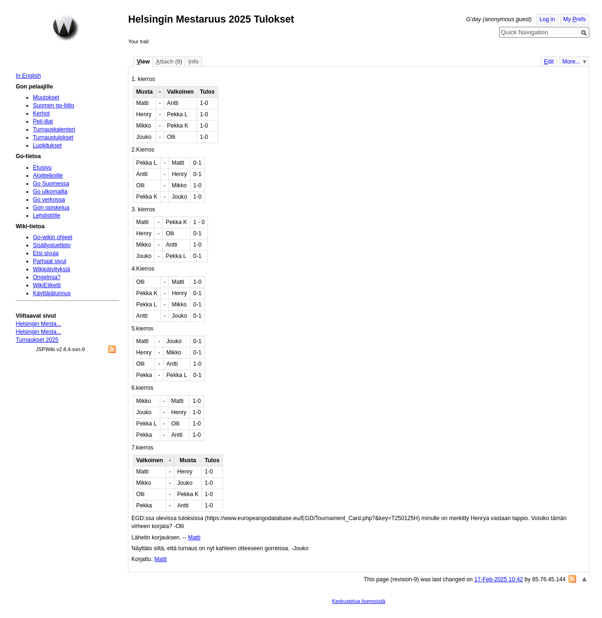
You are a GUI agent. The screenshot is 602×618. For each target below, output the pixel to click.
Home (66, 28)
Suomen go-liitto (53, 105)
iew (143, 61)
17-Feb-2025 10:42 (499, 579)
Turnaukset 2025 (37, 340)
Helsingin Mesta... (38, 324)
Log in (547, 19)
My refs (574, 19)
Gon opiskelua (51, 207)
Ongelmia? (47, 277)
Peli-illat (43, 121)
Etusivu (42, 167)
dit (549, 61)
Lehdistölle (46, 215)
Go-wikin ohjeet (52, 237)
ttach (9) (169, 61)
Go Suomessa (51, 183)
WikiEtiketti (47, 285)
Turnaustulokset (53, 137)
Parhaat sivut (49, 261)
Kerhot (41, 113)
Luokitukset (47, 145)
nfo (194, 61)
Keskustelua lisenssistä (358, 601)
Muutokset (46, 97)
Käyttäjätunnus (52, 293)
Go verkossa (49, 199)
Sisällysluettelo (52, 245)
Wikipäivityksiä (51, 269)
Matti (194, 537)
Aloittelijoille (48, 175)
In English (28, 75)
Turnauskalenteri (54, 129)
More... (571, 61)
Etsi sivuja (46, 253)
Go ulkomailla (50, 191)
